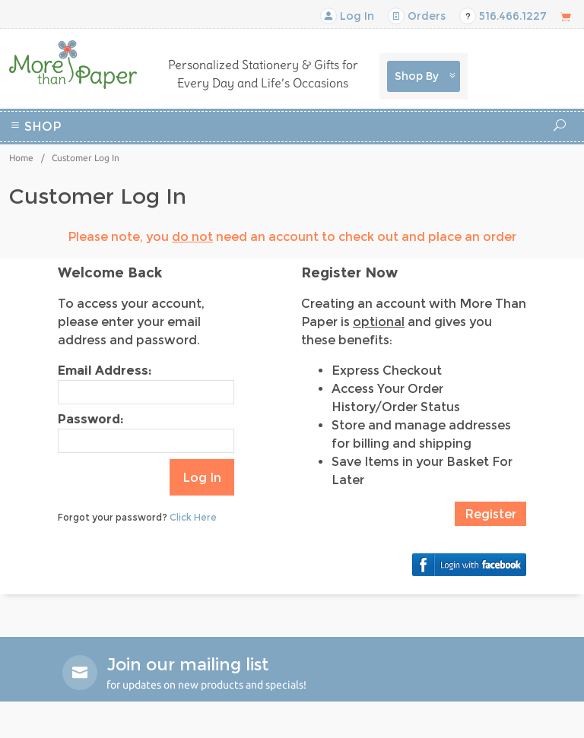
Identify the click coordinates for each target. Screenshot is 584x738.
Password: (90, 419)
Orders (417, 16)
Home (21, 158)
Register (490, 514)
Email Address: (104, 370)
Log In (347, 16)
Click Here (193, 517)
